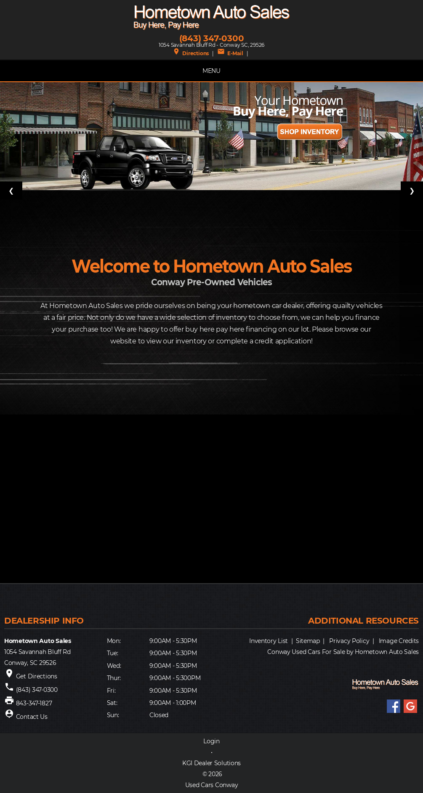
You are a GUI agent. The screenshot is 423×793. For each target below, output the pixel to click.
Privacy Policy (349, 641)
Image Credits (399, 641)
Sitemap (308, 641)
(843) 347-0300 (211, 38)
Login (211, 741)
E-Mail (230, 53)
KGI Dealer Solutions (211, 763)
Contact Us (32, 717)
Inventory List (268, 641)
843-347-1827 (34, 703)
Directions (191, 53)
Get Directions (36, 676)
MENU (211, 71)
